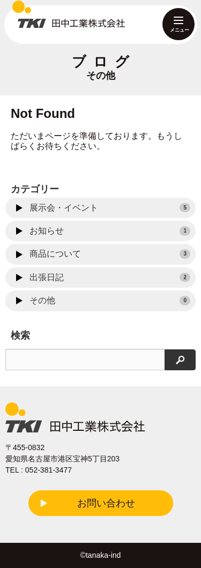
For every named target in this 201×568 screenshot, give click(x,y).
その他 (109, 300)
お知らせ (109, 231)
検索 (20, 335)
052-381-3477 (48, 470)
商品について (109, 254)
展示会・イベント (109, 208)
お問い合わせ (106, 503)
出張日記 (109, 277)
